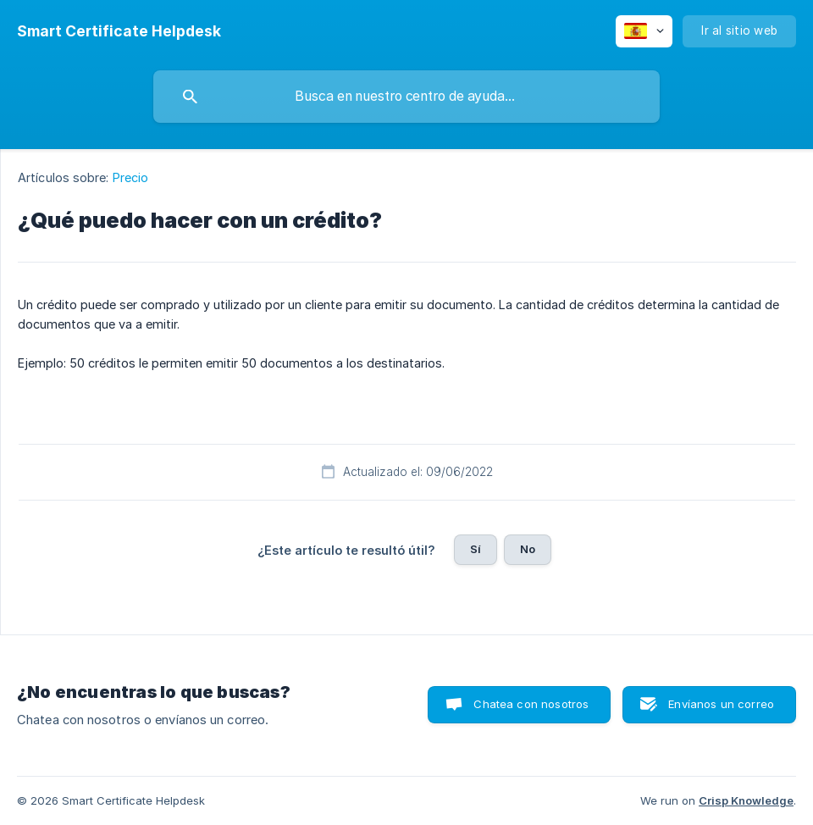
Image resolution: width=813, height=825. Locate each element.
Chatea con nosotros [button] (531, 704)
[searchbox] (406, 96)
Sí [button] (475, 549)
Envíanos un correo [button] (721, 704)
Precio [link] (131, 177)
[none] (119, 31)
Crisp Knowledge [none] (746, 800)
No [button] (527, 549)
